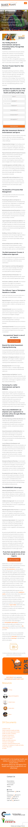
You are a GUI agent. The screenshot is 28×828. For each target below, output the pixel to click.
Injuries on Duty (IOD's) (7, 738)
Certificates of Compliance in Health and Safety (13, 745)
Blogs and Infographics (11, 696)
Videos (7, 714)
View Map (9, 789)
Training (7, 689)
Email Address (14, 110)
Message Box (14, 119)
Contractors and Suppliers (8, 742)
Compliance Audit (6, 728)
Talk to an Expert (14, 341)
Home (2, 13)
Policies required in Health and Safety (10, 730)
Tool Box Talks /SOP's (7, 746)
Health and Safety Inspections (9, 740)
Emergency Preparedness (8, 735)
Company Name (14, 114)
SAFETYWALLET (10, 677)
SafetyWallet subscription (11, 622)
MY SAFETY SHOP (19, 679)
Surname (14, 101)
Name (14, 96)
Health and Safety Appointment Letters (11, 732)
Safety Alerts (8, 708)
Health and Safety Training (8, 737)
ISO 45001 (4, 748)
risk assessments (11, 569)
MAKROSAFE (10, 679)
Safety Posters (9, 702)
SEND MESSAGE (14, 126)
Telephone (14, 105)
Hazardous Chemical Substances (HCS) (11, 743)
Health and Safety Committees (9, 733)
